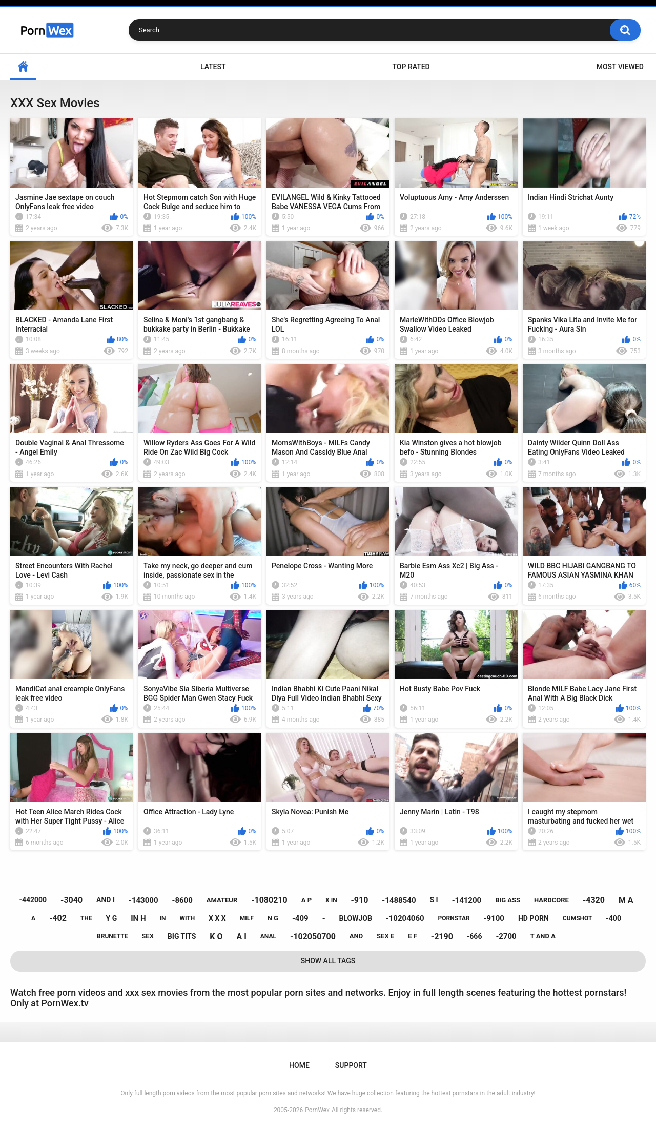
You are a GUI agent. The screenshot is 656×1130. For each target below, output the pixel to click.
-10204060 (405, 918)
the (86, 918)
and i (105, 900)
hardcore (551, 900)
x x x (217, 918)
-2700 (506, 936)
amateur (222, 900)
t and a (543, 936)
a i (241, 936)
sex (147, 936)
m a (626, 900)
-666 (474, 936)
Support (351, 1065)
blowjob (355, 918)
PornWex (317, 1110)
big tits (182, 936)
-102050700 (313, 936)
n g (273, 918)
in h (138, 918)
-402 (58, 918)
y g (111, 918)
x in (331, 900)
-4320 (594, 900)
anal (268, 936)
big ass (507, 900)
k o (216, 936)
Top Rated (410, 67)
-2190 (442, 936)
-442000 (33, 900)
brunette (112, 936)
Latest (213, 67)
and (356, 936)
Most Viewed (620, 67)
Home (23, 67)
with (187, 918)
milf (247, 918)
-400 (613, 918)
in (162, 918)
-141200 (467, 900)
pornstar (454, 918)
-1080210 (269, 900)
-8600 (182, 900)
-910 (359, 900)
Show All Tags (328, 961)
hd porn (533, 918)
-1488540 (399, 900)
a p (306, 900)
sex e (385, 936)
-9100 (494, 918)
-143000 (143, 900)
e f (412, 936)
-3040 (71, 900)
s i (433, 900)
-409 (300, 918)
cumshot (577, 918)
